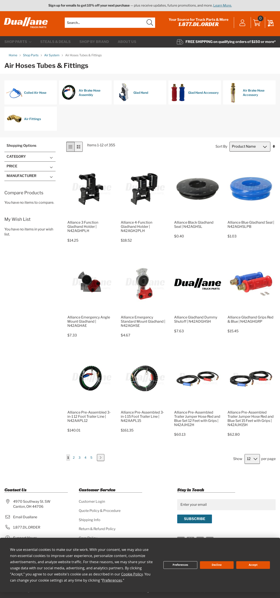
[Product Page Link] (90, 218)
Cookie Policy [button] (132, 574)
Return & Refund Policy (97, 529)
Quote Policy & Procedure (100, 511)
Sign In (242, 23)
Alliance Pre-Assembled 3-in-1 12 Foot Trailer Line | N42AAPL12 (89, 418)
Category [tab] (16, 158)
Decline (217, 565)
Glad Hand (131, 93)
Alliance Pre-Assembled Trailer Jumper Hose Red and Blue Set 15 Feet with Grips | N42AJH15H (251, 420)
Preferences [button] (112, 580)
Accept (253, 565)
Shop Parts (31, 56)
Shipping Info (89, 520)
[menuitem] (18, 43)
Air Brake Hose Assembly (80, 93)
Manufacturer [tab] (21, 177)
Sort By (221, 148)
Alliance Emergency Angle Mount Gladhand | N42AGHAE (88, 323)
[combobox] (110, 23)
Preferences (180, 565)
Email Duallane (25, 517)
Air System (52, 56)
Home (13, 56)
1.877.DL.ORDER (198, 24)
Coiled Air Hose (26, 93)
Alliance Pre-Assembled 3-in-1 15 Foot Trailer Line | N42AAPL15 (142, 418)
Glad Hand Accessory (194, 93)
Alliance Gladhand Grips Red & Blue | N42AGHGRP (250, 321)
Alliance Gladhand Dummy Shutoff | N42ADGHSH (195, 321)
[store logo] (26, 23)
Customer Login (92, 501)
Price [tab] (12, 167)
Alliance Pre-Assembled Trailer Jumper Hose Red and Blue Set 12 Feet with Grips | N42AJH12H (197, 420)
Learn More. (222, 5)
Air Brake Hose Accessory (244, 93)
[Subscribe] (194, 519)
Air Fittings (23, 120)
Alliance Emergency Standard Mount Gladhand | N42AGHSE (143, 323)
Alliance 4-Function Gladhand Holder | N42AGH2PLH (136, 228)
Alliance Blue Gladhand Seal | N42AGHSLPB (251, 226)
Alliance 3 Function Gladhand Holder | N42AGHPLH (82, 228)
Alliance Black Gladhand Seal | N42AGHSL (194, 226)
